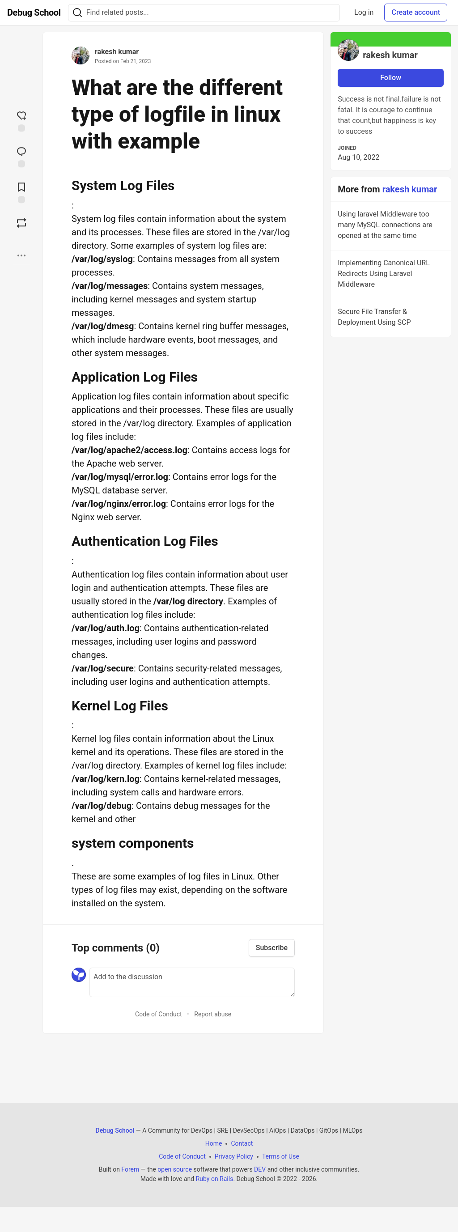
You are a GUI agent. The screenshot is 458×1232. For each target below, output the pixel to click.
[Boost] (21, 222)
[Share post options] (21, 255)
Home (213, 1143)
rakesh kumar (117, 51)
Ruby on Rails (214, 1178)
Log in (363, 12)
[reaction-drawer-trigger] (21, 120)
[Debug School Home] (34, 12)
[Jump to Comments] (21, 156)
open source (174, 1169)
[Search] (77, 12)
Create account (415, 12)
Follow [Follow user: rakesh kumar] (390, 77)
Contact (242, 1143)
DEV (260, 1169)
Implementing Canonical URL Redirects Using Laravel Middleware (390, 275)
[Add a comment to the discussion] (192, 982)
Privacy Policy (234, 1156)
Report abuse (212, 1014)
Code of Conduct (158, 1014)
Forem (130, 1169)
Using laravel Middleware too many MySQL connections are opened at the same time (390, 226)
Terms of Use (280, 1156)
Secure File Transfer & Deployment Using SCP (390, 318)
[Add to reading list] (21, 192)
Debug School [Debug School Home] (115, 1130)
